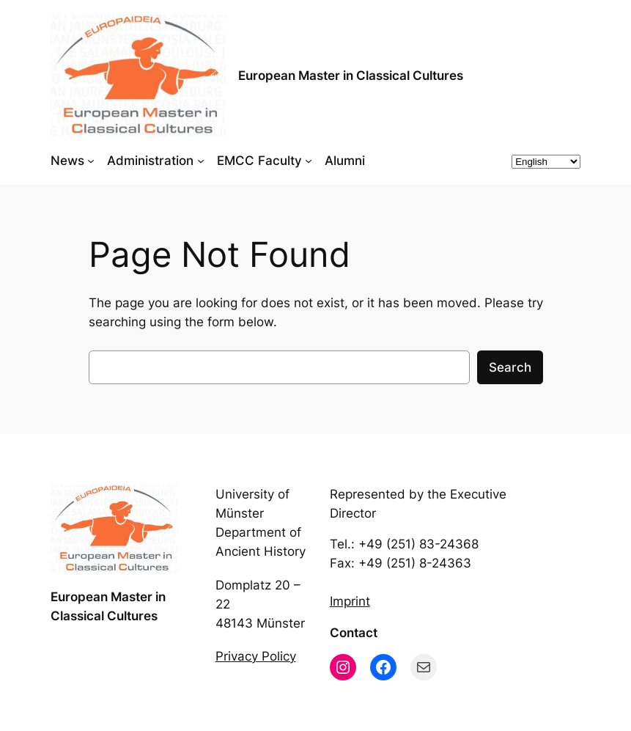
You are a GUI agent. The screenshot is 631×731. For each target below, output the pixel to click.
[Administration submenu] (200, 160)
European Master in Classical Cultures (350, 75)
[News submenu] (91, 160)
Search (510, 367)
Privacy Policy (255, 656)
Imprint (350, 601)
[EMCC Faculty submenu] (308, 160)
